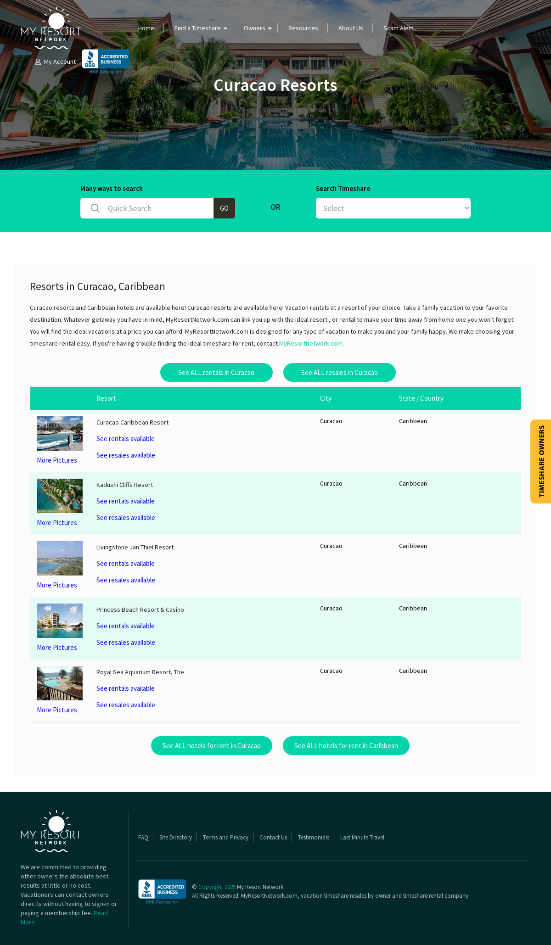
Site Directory (175, 837)
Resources (303, 28)
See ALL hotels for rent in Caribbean (346, 745)
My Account (55, 61)
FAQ (143, 837)
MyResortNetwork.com (311, 343)
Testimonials (313, 837)
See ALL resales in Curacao (339, 372)
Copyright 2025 (217, 887)
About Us (350, 28)
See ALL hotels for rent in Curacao (212, 745)
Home (146, 28)
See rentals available (125, 438)
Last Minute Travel (362, 837)
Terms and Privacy (225, 837)
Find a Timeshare (197, 28)
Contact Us (273, 837)
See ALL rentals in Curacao (216, 372)
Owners (254, 28)
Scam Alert (398, 28)
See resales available (125, 455)
